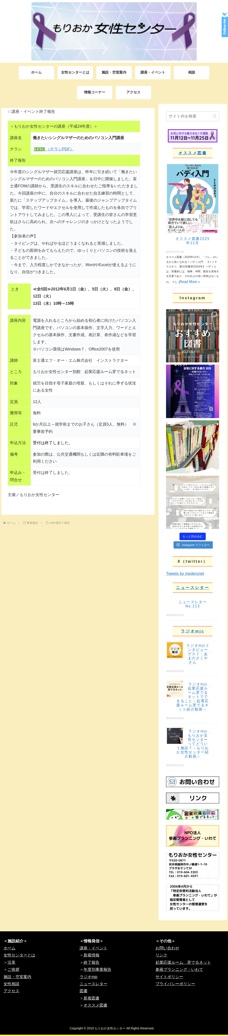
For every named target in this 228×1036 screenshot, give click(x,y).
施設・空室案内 (17, 977)
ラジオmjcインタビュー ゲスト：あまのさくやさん (199, 654)
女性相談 (11, 984)
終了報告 (91, 962)
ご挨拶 (13, 969)
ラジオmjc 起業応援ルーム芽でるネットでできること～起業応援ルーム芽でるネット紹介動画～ (194, 696)
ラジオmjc (192, 631)
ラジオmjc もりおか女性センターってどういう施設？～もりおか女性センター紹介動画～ (194, 743)
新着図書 (91, 998)
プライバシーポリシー (175, 984)
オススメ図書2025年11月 (193, 241)
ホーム (9, 948)
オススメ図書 (192, 153)
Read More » (190, 282)
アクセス (11, 991)
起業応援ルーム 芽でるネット (183, 962)
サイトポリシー (169, 977)
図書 (84, 991)
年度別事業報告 (97, 969)
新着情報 (91, 955)
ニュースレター (192, 587)
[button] (215, 116)
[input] (192, 116)
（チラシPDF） (59, 149)
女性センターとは (19, 955)
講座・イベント (93, 948)
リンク (161, 955)
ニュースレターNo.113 (192, 604)
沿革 (11, 962)
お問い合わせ (167, 948)
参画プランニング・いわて (179, 969)
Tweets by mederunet (185, 573)
